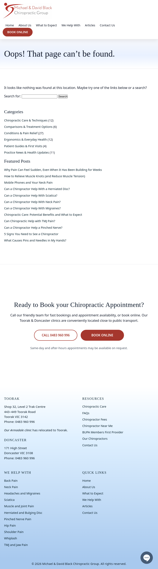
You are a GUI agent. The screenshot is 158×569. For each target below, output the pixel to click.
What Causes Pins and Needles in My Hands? (35, 240)
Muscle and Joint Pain (19, 506)
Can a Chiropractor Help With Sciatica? (30, 195)
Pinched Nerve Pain (17, 519)
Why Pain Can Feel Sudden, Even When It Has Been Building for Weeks (53, 170)
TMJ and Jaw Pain (16, 545)
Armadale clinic (21, 430)
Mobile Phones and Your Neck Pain (28, 182)
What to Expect (46, 25)
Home (9, 25)
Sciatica (9, 500)
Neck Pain (11, 487)
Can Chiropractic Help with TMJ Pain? (29, 221)
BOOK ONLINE (17, 32)
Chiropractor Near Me (97, 426)
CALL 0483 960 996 (56, 335)
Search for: (12, 96)
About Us (25, 25)
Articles (90, 25)
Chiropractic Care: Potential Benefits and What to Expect (43, 215)
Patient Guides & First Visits (23, 146)
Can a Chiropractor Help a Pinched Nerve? (33, 228)
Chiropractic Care (94, 406)
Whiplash (10, 538)
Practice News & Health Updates (26, 152)
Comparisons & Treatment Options (28, 127)
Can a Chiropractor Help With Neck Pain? (32, 202)
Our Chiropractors (94, 439)
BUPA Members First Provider (102, 432)
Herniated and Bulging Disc (23, 513)
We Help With (70, 25)
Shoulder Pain (14, 532)
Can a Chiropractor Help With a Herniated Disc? (37, 189)
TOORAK (12, 398)
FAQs (85, 413)
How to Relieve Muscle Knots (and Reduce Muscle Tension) (44, 176)
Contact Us (107, 25)
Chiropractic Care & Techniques (25, 120)
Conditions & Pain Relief (20, 133)
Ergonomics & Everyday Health (25, 139)
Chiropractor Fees (94, 419)
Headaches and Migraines (22, 493)
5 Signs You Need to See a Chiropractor (31, 234)
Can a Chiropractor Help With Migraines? (32, 208)
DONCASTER (15, 440)
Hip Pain (10, 525)
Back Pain (11, 481)
